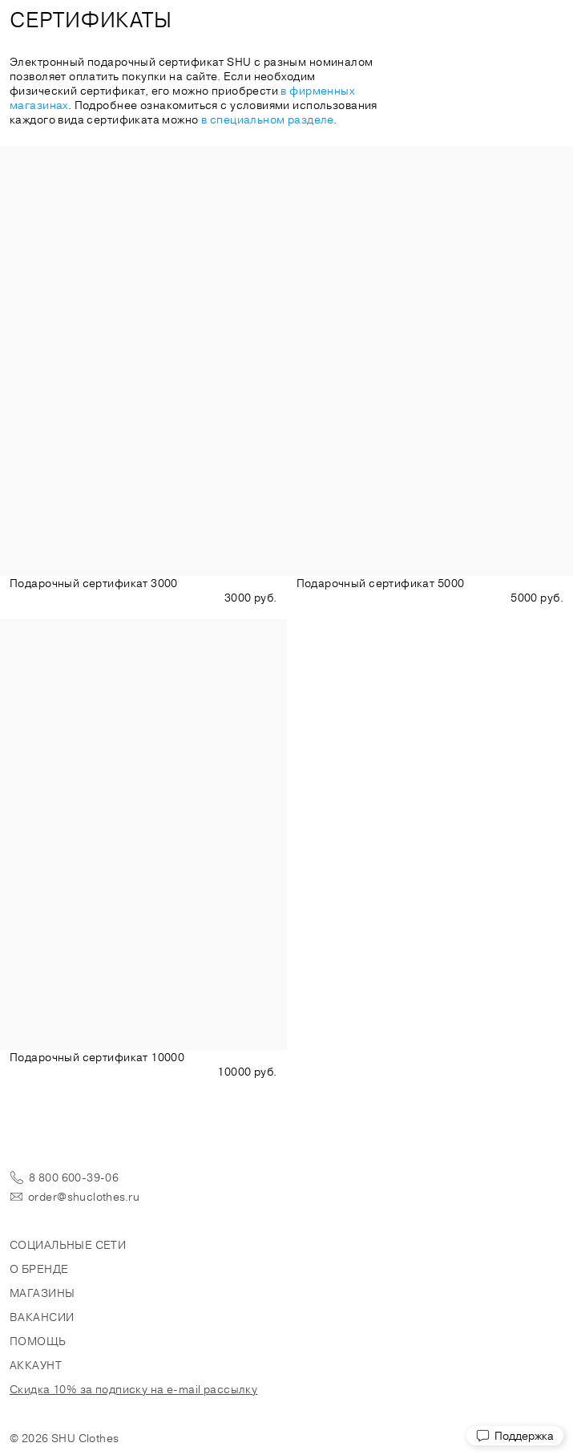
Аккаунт (36, 1365)
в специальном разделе (267, 119)
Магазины (42, 1293)
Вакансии (42, 1317)
